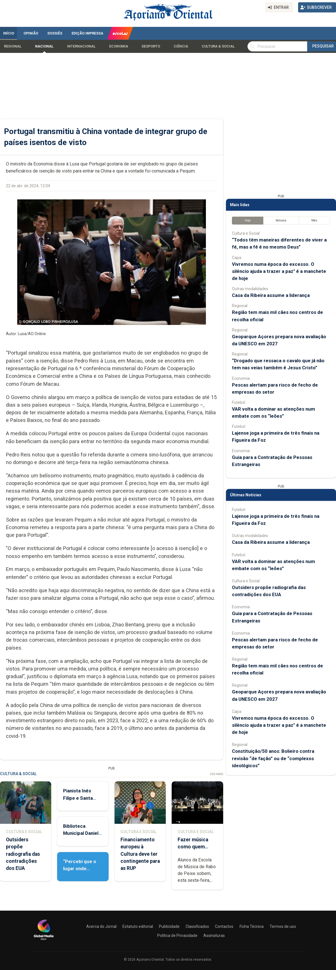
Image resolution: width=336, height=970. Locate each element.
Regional (12, 46)
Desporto (151, 46)
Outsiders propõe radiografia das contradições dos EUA (23, 854)
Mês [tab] (314, 220)
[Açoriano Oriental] (43, 940)
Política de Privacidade (177, 935)
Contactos (224, 926)
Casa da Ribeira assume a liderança (271, 295)
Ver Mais (216, 774)
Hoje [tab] (248, 220)
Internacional (81, 46)
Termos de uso (283, 926)
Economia (118, 46)
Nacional (44, 46)
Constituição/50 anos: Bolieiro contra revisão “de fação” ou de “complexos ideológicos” (273, 758)
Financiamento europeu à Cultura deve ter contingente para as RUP (140, 854)
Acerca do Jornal (101, 926)
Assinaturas (214, 935)
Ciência (181, 46)
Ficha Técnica (252, 926)
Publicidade (169, 926)
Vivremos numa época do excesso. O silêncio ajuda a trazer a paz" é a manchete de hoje (279, 271)
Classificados (197, 926)
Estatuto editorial (137, 926)
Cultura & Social (218, 46)
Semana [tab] (281, 220)
